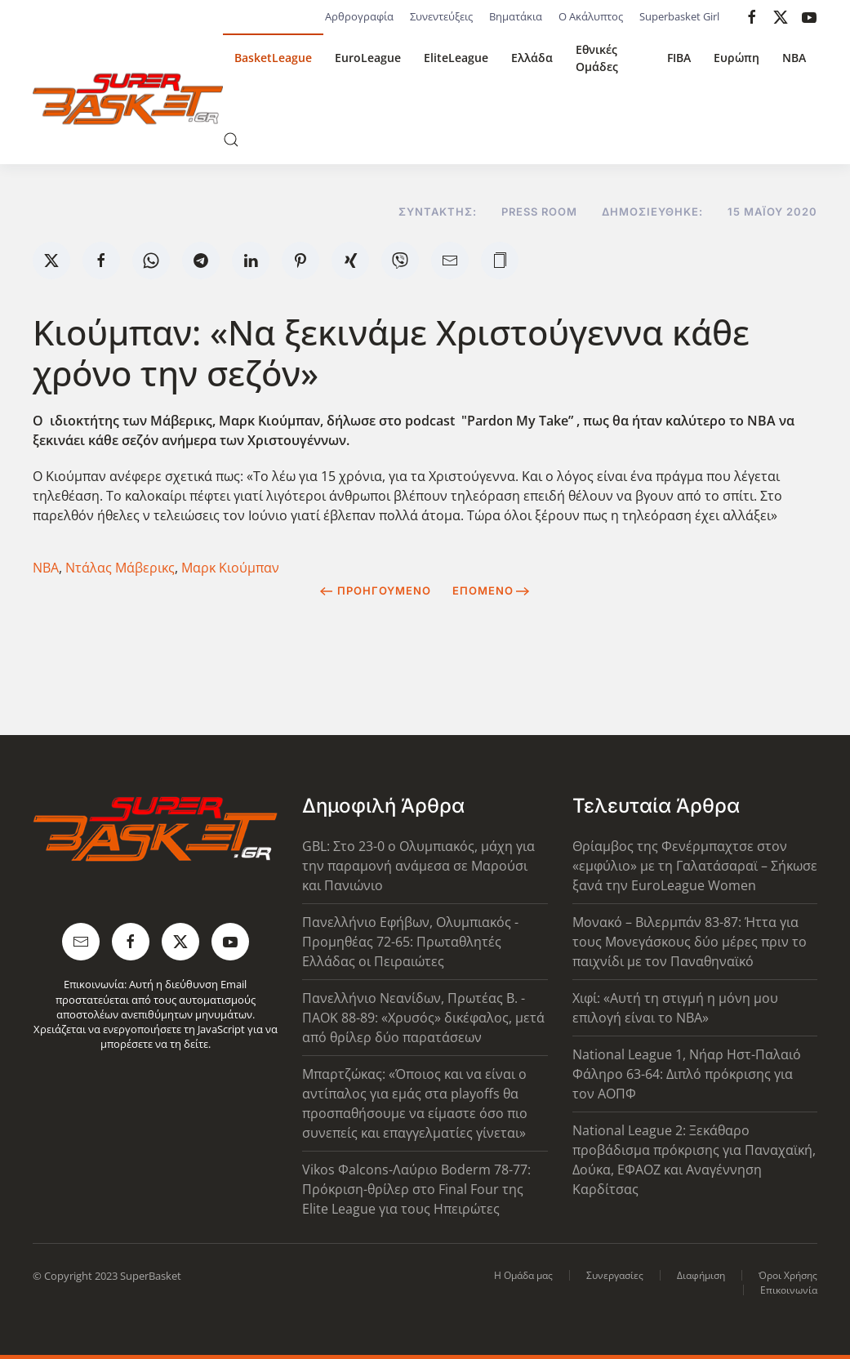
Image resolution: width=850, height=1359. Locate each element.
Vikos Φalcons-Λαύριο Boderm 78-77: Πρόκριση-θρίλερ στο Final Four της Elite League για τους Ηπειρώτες (416, 1189)
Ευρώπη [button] (736, 57)
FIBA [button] (679, 57)
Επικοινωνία (788, 1290)
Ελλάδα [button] (532, 57)
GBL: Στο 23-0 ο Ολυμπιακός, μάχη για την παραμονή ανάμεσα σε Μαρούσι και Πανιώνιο (418, 865)
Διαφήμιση (701, 1275)
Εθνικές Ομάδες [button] (597, 58)
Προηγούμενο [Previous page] (375, 590)
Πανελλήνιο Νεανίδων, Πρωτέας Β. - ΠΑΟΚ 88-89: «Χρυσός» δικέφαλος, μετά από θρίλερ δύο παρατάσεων (423, 1017)
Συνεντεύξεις (441, 16)
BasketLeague (273, 57)
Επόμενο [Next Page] (491, 590)
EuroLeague (368, 57)
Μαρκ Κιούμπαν (230, 568)
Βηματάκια (515, 16)
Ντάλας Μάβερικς (120, 568)
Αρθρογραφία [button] (359, 16)
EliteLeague (456, 57)
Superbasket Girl (679, 16)
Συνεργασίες (614, 1275)
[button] (231, 139)
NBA (794, 57)
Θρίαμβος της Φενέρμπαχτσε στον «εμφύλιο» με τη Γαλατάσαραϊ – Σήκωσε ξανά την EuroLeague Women (694, 865)
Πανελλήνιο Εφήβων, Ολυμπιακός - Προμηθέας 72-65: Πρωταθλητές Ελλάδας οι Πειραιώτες (410, 941)
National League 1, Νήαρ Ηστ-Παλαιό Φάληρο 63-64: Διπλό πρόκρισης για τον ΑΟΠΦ (686, 1074)
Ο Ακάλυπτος (591, 16)
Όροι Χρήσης (788, 1275)
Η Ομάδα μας (523, 1275)
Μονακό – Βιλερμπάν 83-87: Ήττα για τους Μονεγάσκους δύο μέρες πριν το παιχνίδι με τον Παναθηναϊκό (689, 941)
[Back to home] (128, 98)
